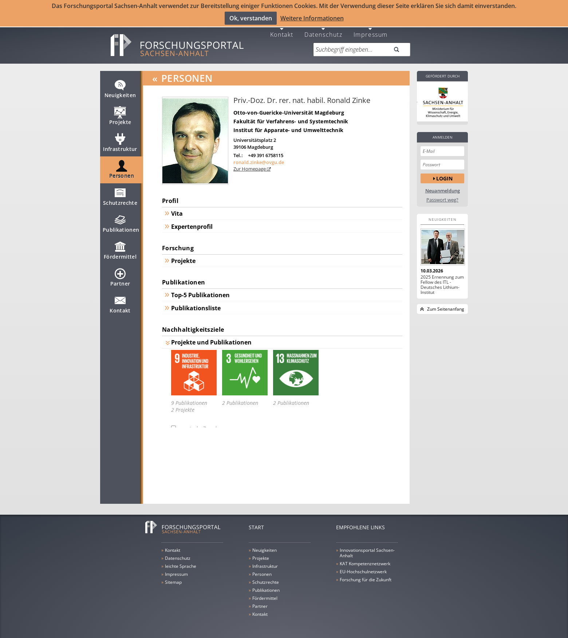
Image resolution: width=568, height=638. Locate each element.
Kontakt (281, 31)
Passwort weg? (442, 197)
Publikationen (121, 224)
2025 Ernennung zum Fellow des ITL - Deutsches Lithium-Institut (442, 282)
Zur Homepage (250, 166)
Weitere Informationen (312, 18)
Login (444, 175)
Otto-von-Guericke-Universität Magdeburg (288, 110)
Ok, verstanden (250, 18)
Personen (121, 170)
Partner (120, 277)
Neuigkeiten (120, 89)
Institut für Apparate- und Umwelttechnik (288, 127)
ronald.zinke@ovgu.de (258, 159)
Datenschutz (323, 31)
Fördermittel (120, 251)
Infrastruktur (120, 143)
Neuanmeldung (442, 188)
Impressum (371, 31)
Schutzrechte (120, 197)
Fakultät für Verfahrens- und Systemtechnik (290, 118)
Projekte (120, 116)
